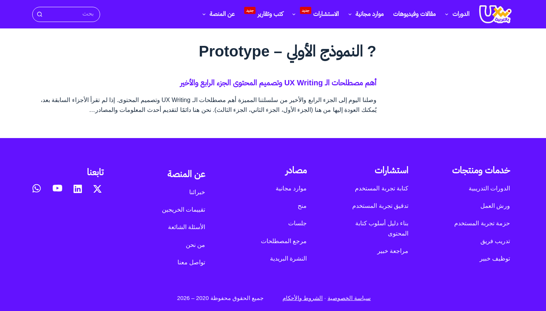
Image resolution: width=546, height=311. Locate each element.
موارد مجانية (364, 14)
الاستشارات (314, 13)
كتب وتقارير (263, 12)
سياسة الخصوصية (349, 298)
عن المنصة (217, 14)
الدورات (455, 14)
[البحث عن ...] (73, 13)
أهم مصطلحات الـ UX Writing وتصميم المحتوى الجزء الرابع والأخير (278, 83)
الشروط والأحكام (302, 298)
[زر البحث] (39, 14)
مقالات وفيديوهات (414, 14)
